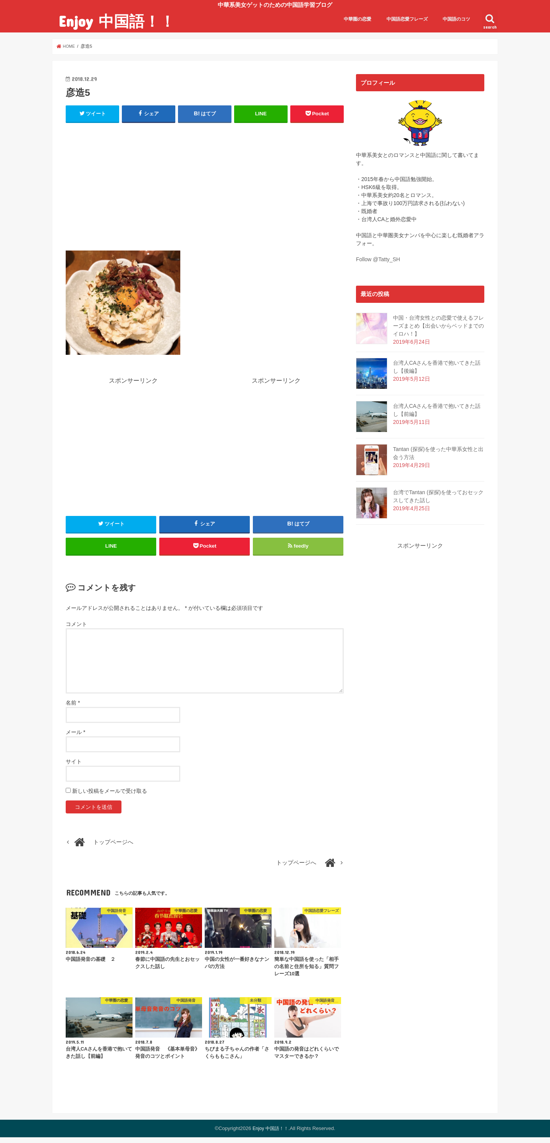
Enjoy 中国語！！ (116, 21)
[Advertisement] (205, 184)
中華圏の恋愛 (357, 19)
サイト (74, 767)
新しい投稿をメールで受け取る (109, 797)
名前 (73, 708)
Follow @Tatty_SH (378, 259)
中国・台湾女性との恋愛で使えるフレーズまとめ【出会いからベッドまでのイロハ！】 (438, 326)
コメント (76, 630)
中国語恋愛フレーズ (407, 19)
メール (75, 738)
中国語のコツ (456, 19)
